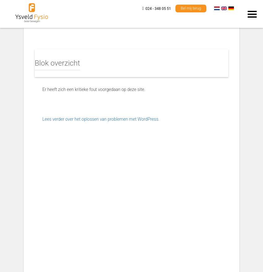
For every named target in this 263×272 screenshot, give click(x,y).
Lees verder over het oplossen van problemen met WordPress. (100, 119)
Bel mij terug (191, 8)
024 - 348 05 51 (158, 8)
